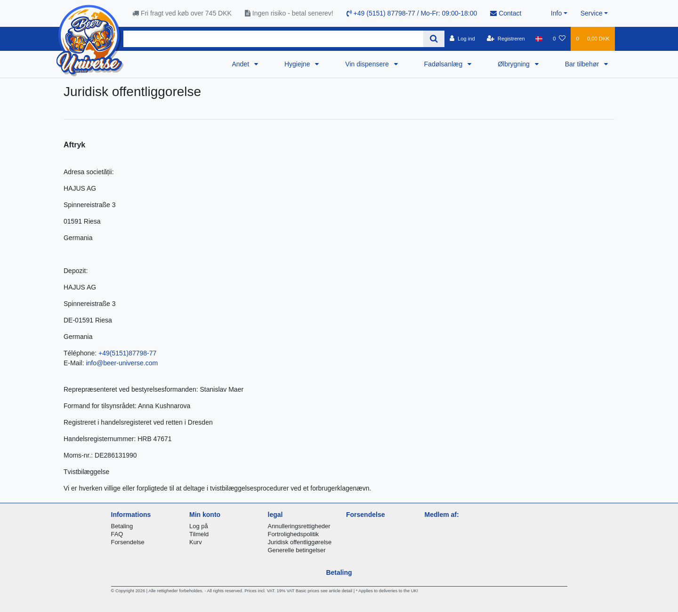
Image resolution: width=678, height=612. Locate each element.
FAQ (117, 534)
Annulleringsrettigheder (299, 526)
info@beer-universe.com (122, 363)
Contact (505, 13)
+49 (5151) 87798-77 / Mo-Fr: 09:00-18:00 (412, 13)
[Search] (433, 39)
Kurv (195, 542)
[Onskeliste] (559, 38)
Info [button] (556, 13)
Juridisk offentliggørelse (300, 542)
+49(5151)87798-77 (127, 353)
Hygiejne (298, 64)
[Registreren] (506, 38)
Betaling (122, 526)
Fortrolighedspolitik (293, 534)
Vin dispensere (367, 64)
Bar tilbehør (583, 64)
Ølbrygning (515, 64)
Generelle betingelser (297, 550)
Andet (241, 64)
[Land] (539, 38)
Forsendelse (128, 542)
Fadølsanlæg (444, 64)
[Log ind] (462, 38)
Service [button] (592, 13)
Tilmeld (199, 534)
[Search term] (273, 39)
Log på (198, 526)
